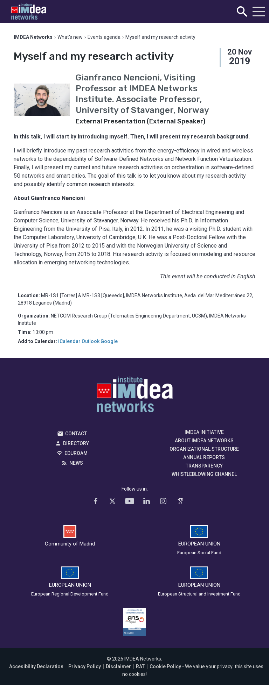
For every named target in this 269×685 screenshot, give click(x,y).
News (76, 463)
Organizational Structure (204, 449)
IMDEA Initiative (204, 432)
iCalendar (69, 341)
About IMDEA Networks (204, 440)
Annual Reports (204, 457)
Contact (76, 433)
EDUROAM (76, 453)
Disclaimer (118, 666)
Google (109, 341)
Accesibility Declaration (36, 666)
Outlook (90, 341)
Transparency (204, 466)
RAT (140, 666)
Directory (76, 443)
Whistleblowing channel (204, 474)
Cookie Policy (165, 666)
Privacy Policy (84, 666)
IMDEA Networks (135, 396)
